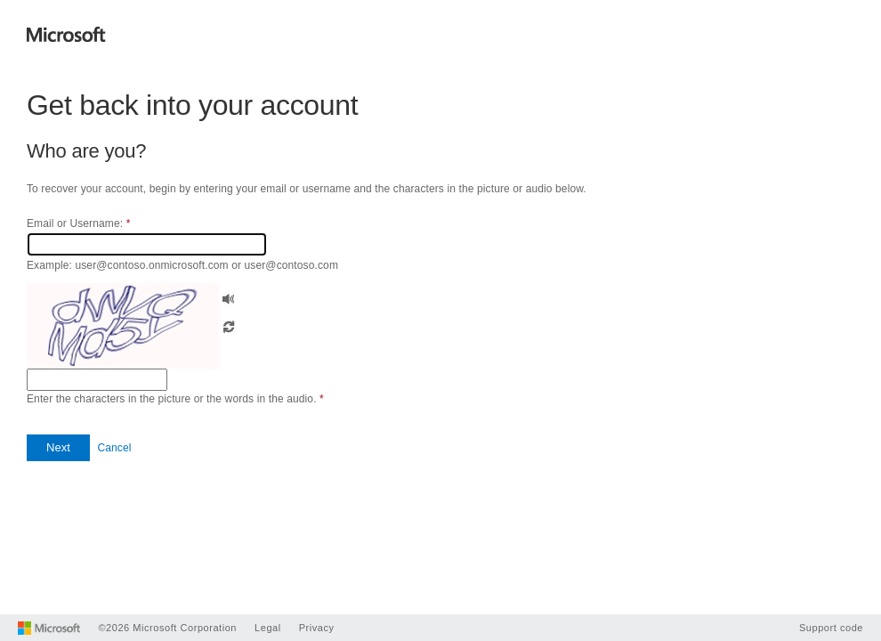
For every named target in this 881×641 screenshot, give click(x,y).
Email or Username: (78, 223)
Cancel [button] (114, 448)
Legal (268, 627)
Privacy (317, 627)
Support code (831, 627)
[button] (229, 297)
